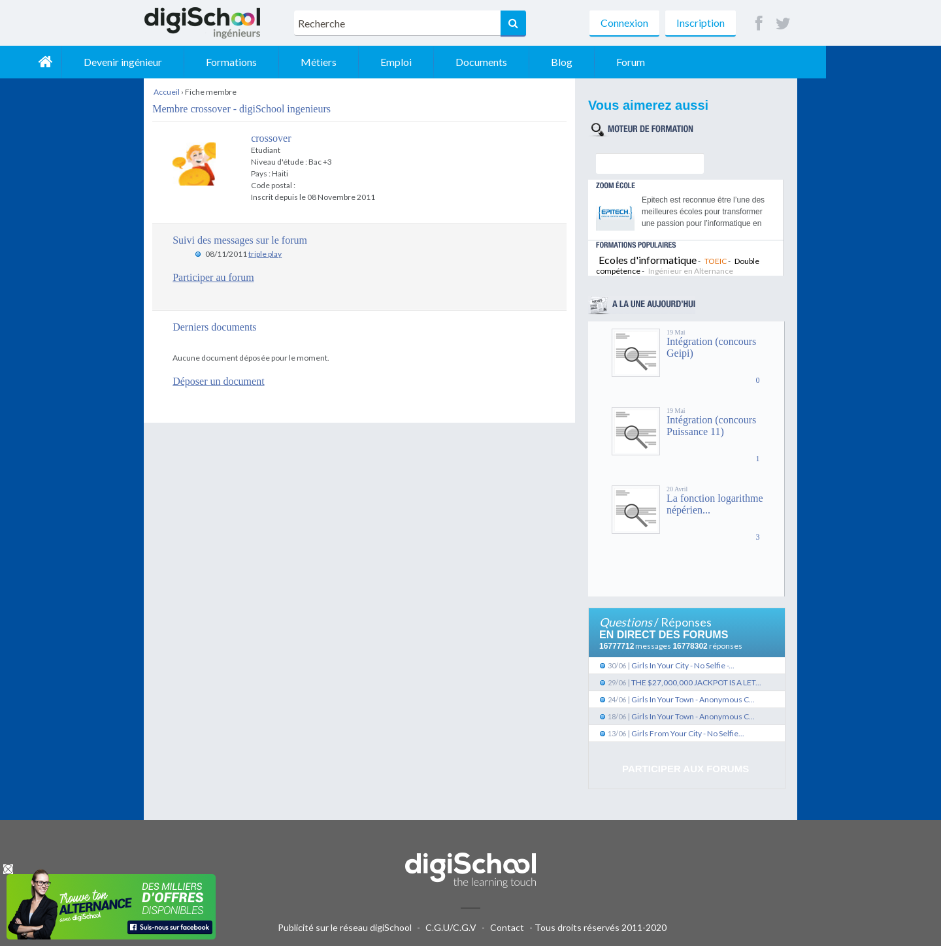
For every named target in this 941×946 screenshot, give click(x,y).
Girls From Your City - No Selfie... (687, 733)
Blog (676, 62)
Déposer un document (218, 381)
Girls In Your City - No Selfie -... (683, 665)
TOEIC (715, 261)
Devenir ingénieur (238, 62)
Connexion (624, 22)
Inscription (700, 22)
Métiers (434, 62)
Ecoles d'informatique (648, 259)
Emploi (511, 62)
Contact (507, 927)
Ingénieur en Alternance (690, 271)
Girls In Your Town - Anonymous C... (693, 699)
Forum (745, 62)
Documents (596, 62)
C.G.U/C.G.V (450, 927)
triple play (265, 254)
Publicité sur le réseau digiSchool (345, 927)
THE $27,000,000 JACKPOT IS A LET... (696, 682)
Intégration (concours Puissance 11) (711, 425)
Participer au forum (213, 277)
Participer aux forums (685, 768)
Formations (346, 62)
